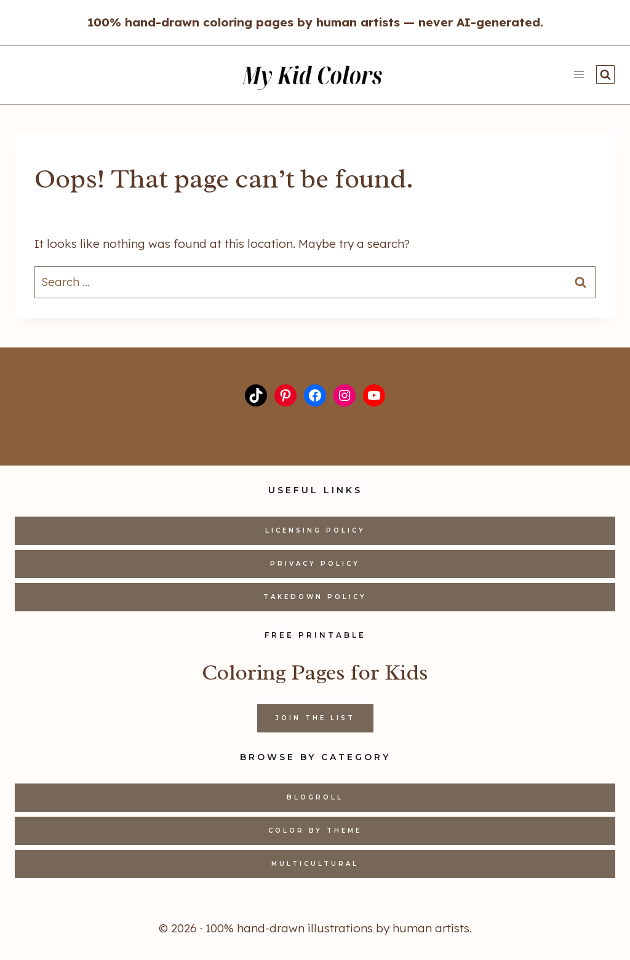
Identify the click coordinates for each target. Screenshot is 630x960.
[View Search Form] (605, 74)
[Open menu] (578, 74)
